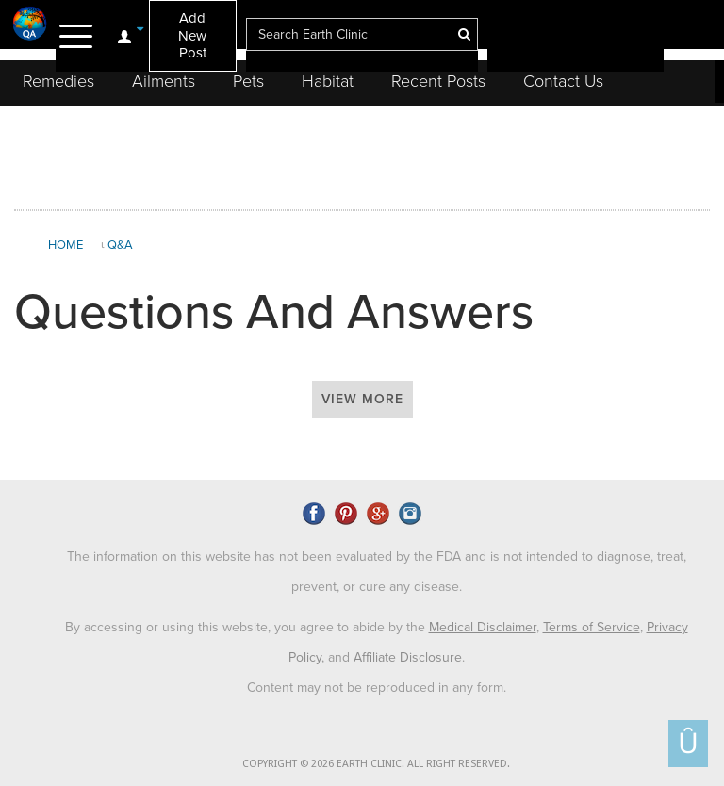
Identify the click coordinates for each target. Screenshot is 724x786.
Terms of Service (591, 627)
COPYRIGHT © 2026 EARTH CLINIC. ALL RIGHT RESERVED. (376, 764)
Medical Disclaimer (482, 627)
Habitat (328, 81)
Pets (248, 81)
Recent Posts (438, 81)
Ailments (163, 81)
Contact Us (563, 81)
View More (362, 399)
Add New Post (192, 35)
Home (65, 245)
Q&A (120, 245)
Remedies (58, 81)
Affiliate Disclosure (408, 657)
